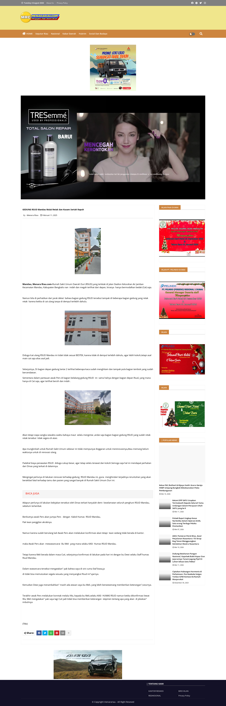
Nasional (55, 33)
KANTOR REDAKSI (156, 691)
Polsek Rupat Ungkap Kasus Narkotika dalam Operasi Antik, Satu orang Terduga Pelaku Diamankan (186, 522)
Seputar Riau (41, 33)
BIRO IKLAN (183, 691)
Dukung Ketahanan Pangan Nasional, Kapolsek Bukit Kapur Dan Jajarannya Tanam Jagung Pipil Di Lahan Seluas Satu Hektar (188, 557)
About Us (50, 3)
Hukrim (82, 33)
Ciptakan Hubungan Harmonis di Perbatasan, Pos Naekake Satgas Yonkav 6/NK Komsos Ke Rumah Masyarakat (187, 575)
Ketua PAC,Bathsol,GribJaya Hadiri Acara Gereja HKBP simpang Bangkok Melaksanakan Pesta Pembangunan (181, 488)
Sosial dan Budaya (98, 33)
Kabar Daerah (69, 33)
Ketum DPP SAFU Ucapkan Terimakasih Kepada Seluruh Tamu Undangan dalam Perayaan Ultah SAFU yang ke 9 (188, 504)
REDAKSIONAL (154, 695)
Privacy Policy (62, 3)
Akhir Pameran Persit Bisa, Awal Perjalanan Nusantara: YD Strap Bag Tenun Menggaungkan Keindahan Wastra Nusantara (186, 540)
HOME (29, 33)
